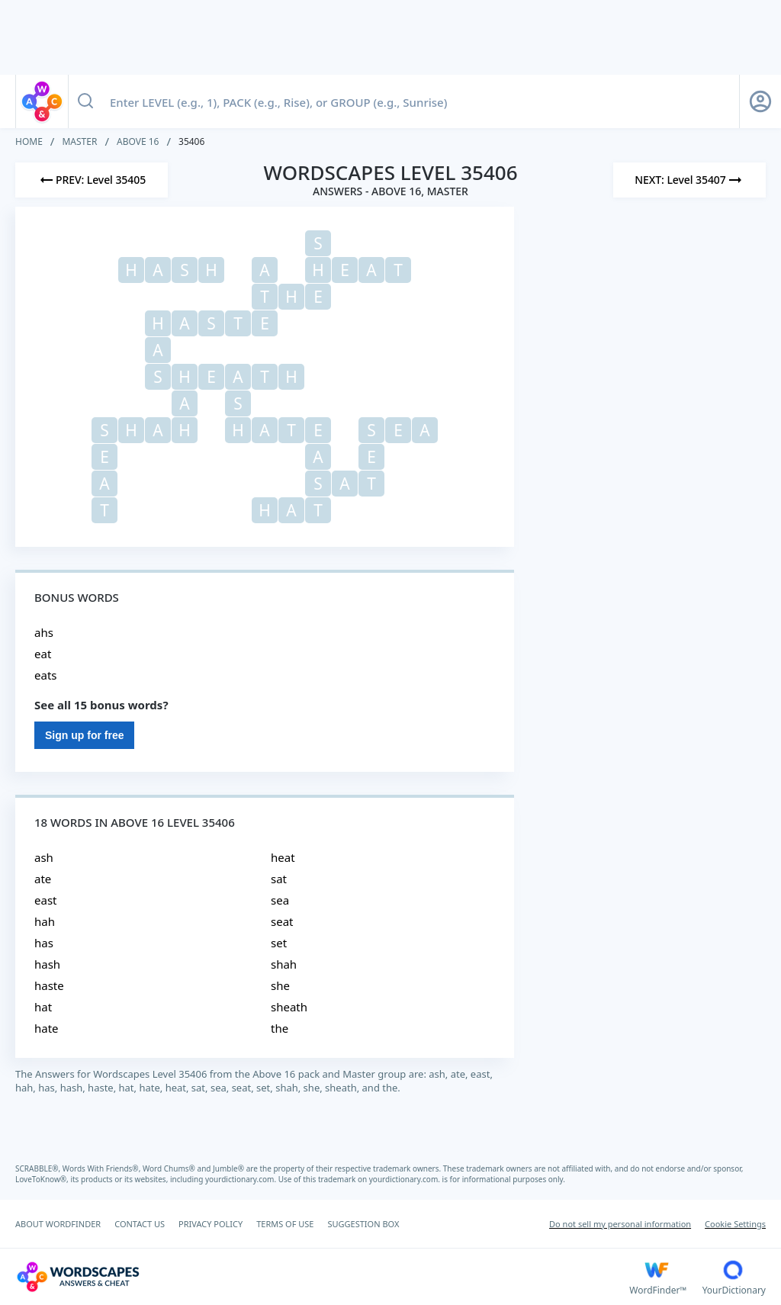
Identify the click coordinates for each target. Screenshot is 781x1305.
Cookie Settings (735, 1223)
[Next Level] (689, 180)
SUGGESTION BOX (363, 1223)
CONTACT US (139, 1223)
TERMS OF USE (284, 1223)
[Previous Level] (91, 180)
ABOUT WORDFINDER (58, 1223)
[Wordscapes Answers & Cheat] (322, 1277)
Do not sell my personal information (620, 1223)
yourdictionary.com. (241, 1179)
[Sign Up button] (760, 101)
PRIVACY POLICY (210, 1223)
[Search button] (85, 101)
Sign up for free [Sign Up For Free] (84, 735)
